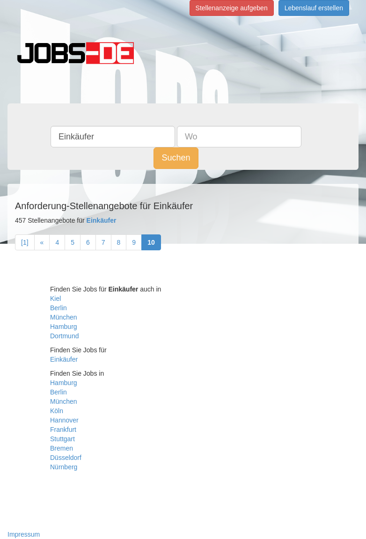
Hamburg (63, 326)
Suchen (175, 157)
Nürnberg (63, 467)
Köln (56, 411)
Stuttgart (62, 439)
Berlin (58, 308)
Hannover (64, 420)
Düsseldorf (65, 457)
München (63, 317)
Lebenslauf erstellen (314, 8)
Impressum (23, 534)
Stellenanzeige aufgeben (232, 8)
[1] (25, 242)
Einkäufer (64, 359)
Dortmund (64, 336)
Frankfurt (63, 429)
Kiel (55, 298)
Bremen (61, 448)
